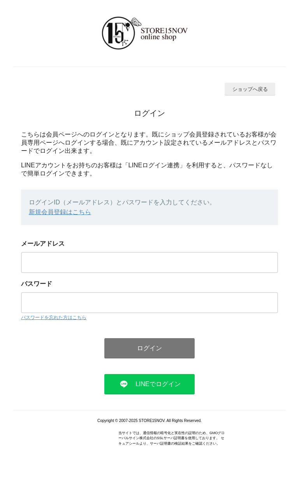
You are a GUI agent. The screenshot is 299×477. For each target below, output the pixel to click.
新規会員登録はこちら (60, 212)
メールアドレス (43, 243)
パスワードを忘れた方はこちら (53, 317)
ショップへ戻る (250, 89)
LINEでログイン (158, 384)
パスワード (36, 283)
